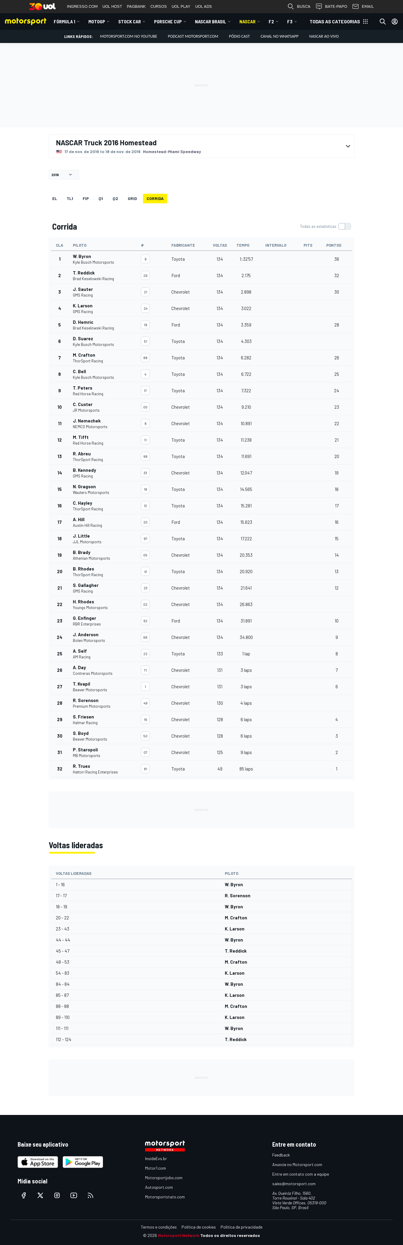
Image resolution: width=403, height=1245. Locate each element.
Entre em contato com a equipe (300, 1174)
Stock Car (129, 21)
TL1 (70, 198)
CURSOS (158, 6)
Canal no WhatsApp (280, 36)
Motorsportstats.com (165, 1196)
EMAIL (363, 6)
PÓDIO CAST (239, 36)
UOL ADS (203, 6)
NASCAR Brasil (210, 21)
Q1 (101, 198)
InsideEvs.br (156, 1158)
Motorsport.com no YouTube (128, 36)
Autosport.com (159, 1187)
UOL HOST (112, 6)
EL (54, 198)
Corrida (155, 198)
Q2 (115, 198)
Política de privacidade (241, 1226)
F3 (290, 21)
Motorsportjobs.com (163, 1177)
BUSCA (298, 6)
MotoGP (96, 21)
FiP (86, 198)
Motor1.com (155, 1168)
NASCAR (247, 21)
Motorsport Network (178, 1235)
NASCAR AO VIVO (324, 36)
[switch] (325, 226)
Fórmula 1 (64, 21)
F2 (271, 21)
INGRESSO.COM (82, 6)
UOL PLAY (181, 6)
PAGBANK (136, 6)
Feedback (281, 1154)
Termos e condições (159, 1226)
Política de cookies (198, 1226)
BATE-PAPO (331, 6)
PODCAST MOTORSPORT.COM (193, 36)
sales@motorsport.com (294, 1183)
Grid (132, 198)
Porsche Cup (168, 21)
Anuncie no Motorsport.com (297, 1164)
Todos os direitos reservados (230, 1235)
